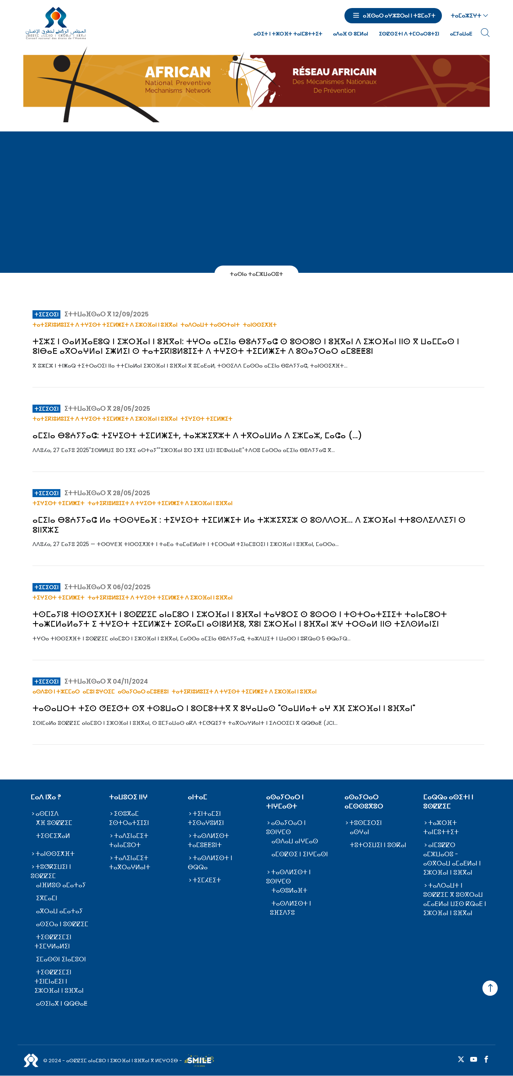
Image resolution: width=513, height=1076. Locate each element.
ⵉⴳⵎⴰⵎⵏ (46, 898)
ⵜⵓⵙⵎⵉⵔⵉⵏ (365, 822)
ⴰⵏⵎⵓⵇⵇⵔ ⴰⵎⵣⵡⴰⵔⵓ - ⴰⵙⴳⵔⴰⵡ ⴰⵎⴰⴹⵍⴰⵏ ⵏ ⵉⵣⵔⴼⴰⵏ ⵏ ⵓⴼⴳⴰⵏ (452, 859)
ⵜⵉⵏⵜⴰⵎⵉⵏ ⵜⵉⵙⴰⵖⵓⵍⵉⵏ (206, 818)
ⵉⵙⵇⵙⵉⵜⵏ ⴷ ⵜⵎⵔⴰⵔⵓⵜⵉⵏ (409, 33)
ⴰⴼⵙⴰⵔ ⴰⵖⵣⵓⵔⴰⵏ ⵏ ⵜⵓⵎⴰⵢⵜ (399, 15)
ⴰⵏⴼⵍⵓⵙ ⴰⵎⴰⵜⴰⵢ (61, 885)
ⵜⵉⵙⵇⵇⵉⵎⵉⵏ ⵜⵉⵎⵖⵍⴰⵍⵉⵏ (52, 942)
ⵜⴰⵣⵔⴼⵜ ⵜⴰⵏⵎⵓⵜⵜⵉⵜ (441, 827)
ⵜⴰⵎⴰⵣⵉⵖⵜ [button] (466, 15)
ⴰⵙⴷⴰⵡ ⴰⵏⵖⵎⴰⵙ (294, 841)
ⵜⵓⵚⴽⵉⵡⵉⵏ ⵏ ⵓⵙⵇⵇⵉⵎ (51, 871)
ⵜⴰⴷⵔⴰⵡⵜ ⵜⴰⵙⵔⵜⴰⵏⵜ (210, 325)
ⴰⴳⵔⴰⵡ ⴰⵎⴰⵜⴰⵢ (59, 911)
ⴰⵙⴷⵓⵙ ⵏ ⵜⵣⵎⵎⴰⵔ (56, 691)
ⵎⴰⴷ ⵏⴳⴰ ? (46, 797)
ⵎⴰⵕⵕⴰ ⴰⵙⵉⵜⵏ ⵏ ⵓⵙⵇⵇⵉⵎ (448, 801)
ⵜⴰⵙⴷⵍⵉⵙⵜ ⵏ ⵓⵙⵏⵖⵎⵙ (288, 877)
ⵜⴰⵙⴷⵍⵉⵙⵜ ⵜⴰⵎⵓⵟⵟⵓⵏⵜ (208, 840)
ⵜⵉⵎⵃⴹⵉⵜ (207, 880)
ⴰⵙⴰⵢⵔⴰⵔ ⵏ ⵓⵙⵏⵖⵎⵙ (286, 827)
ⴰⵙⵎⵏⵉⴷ (47, 813)
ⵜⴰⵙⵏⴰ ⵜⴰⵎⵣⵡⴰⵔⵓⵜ (257, 274)
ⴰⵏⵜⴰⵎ (197, 797)
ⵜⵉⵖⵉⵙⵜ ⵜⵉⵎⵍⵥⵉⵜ (206, 419)
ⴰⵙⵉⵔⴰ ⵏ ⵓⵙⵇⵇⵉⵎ (62, 924)
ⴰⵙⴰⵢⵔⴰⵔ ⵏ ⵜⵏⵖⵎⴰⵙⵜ (285, 801)
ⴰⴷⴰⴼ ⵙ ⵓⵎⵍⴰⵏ (350, 33)
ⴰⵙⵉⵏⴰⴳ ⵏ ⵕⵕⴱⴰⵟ (62, 1003)
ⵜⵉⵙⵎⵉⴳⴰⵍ (53, 835)
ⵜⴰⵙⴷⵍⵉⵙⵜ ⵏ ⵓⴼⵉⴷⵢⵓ (290, 908)
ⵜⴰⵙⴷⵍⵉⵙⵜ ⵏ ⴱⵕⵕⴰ (210, 863)
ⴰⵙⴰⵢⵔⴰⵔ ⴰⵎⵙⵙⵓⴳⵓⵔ (363, 801)
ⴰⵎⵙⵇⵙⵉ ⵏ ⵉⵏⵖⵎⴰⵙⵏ (299, 854)
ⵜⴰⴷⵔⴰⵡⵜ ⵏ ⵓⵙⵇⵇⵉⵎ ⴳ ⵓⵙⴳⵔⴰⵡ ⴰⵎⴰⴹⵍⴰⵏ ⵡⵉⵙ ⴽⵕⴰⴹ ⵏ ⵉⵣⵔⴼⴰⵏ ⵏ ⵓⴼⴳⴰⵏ (454, 899)
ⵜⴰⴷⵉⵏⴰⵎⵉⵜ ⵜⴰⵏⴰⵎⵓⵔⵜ (128, 840)
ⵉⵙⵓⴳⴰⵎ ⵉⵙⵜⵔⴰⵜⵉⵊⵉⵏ (129, 818)
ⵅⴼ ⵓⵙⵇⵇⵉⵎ (54, 822)
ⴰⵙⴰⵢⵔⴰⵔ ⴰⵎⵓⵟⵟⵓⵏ (143, 691)
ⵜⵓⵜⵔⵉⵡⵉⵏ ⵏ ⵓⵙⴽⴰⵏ (378, 845)
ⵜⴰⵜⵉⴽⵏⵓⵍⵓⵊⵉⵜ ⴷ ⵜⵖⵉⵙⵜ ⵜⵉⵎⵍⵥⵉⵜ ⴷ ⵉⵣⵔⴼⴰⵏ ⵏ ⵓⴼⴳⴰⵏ (104, 325)
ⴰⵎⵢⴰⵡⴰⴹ (461, 33)
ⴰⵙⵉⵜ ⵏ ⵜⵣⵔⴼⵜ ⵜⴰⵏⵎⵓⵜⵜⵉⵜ (287, 33)
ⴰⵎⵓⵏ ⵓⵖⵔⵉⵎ (99, 691)
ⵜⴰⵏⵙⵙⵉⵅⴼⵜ (260, 325)
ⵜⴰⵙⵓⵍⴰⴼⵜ (289, 890)
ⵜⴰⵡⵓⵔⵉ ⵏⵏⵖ (128, 797)
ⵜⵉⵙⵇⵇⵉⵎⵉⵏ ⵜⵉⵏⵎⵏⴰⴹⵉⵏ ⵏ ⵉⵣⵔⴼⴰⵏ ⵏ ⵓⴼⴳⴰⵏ (59, 981)
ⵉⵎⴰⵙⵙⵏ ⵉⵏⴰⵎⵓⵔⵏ (61, 959)
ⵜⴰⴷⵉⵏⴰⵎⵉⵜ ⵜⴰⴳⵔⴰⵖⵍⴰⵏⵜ (129, 863)
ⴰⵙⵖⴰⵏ (359, 832)
